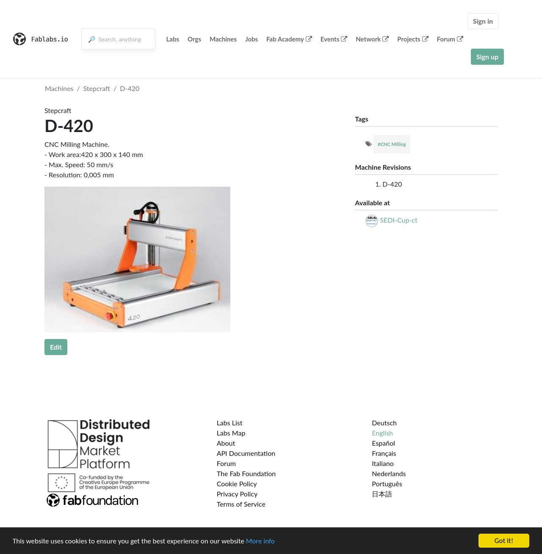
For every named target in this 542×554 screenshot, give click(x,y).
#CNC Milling (392, 144)
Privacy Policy (237, 494)
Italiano (383, 463)
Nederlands (389, 473)
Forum (450, 39)
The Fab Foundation (246, 473)
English (382, 433)
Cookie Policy (237, 484)
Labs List (230, 423)
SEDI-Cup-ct (398, 220)
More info (260, 541)
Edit (56, 347)
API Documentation (246, 453)
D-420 (129, 88)
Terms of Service (241, 504)
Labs (172, 39)
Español (383, 443)
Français (384, 453)
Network (372, 39)
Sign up (487, 56)
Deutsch (384, 423)
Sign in (483, 21)
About (226, 443)
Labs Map (231, 433)
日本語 (382, 494)
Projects (412, 39)
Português (387, 484)
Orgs (194, 39)
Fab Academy (289, 39)
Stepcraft (97, 88)
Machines (223, 39)
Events (334, 39)
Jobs (251, 39)
